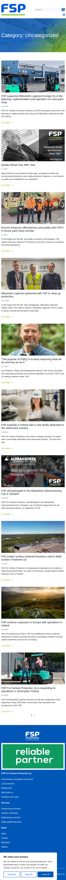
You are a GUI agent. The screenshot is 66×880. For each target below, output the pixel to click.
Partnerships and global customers (17, 779)
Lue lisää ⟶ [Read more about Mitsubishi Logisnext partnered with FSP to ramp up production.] (7, 317)
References (6, 788)
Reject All (28, 874)
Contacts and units (10, 797)
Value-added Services (11, 822)
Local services (7, 784)
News (3, 833)
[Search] (63, 9)
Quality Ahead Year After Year (18, 164)
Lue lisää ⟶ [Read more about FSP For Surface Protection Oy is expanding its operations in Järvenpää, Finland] (7, 711)
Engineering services (11, 817)
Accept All (45, 874)
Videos (4, 847)
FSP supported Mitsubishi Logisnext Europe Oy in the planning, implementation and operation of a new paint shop (32, 99)
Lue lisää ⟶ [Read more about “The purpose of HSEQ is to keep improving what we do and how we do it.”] (7, 382)
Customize (12, 874)
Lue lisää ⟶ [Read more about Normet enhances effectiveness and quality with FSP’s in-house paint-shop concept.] (7, 251)
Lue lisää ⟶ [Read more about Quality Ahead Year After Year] (7, 185)
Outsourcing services (11, 809)
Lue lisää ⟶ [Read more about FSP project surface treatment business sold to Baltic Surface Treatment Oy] (7, 580)
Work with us (7, 792)
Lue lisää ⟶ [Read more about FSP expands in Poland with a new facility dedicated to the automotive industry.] (7, 448)
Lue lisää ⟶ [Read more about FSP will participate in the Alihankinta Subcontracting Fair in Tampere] (7, 514)
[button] (64, 14)
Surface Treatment (9, 813)
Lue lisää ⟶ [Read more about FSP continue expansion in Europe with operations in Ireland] (7, 646)
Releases (5, 842)
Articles (4, 838)
